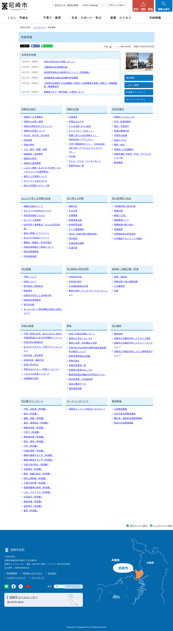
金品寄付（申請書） (33, 506)
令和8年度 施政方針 (34, 360)
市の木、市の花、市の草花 (36, 135)
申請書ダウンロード (135, 92)
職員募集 (130, 78)
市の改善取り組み (121, 198)
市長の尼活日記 (31, 364)
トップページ (39, 27)
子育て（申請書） (32, 432)
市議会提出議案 (76, 243)
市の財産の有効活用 (78, 269)
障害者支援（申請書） (34, 437)
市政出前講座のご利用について (39, 247)
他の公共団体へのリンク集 (36, 185)
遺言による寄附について (35, 176)
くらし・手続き (17, 17)
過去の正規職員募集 (123, 423)
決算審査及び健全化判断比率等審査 (61, 78)
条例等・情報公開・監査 (125, 269)
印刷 (106, 47)
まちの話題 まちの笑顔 (80, 126)
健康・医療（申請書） (34, 418)
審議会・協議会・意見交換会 (38, 242)
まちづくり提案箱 (32, 220)
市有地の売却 (75, 277)
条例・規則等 (120, 277)
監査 (116, 290)
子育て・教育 (52, 17)
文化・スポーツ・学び (86, 17)
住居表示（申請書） (33, 497)
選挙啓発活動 (75, 388)
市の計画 (73, 211)
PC (57, 586)
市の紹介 (52, 573)
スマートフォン (73, 586)
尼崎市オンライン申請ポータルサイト (87, 409)
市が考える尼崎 (75, 198)
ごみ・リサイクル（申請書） (38, 492)
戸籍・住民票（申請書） (35, 409)
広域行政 (73, 247)
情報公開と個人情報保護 (126, 281)
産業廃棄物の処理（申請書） (38, 487)
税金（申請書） (31, 413)
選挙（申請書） (31, 510)
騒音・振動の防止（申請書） (38, 473)
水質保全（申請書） (33, 469)
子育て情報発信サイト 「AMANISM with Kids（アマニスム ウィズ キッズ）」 (87, 148)
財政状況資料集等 (32, 300)
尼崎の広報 (73, 109)
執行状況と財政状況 (33, 286)
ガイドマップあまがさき (35, 181)
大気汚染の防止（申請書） (36, 464)
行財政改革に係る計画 (125, 206)
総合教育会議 (75, 224)
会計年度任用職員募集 (125, 413)
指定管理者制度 (31, 251)
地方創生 (73, 238)
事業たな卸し (120, 215)
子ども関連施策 (76, 229)
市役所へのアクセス (32, 573)
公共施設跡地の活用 (78, 286)
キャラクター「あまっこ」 (82, 131)
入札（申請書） (31, 446)
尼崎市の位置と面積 (33, 121)
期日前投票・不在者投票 (80, 379)
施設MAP (118, 334)
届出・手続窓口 (121, 126)
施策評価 (118, 211)
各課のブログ (120, 140)
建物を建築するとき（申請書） (39, 455)
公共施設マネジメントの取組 (128, 238)
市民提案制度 (30, 256)
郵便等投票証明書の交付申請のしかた (87, 374)
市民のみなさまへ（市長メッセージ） (42, 369)
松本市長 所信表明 (33, 355)
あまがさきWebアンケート (37, 238)
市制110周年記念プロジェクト (38, 126)
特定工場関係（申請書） (35, 478)
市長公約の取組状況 (33, 342)
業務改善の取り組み (123, 224)
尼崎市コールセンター (125, 117)
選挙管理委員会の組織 (79, 356)
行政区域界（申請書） (34, 450)
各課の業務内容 (121, 131)
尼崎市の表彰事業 (32, 163)
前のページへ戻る (138, 525)
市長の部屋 (27, 326)
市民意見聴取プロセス (34, 215)
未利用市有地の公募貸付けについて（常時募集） (67, 72)
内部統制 (118, 229)
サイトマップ (37, 577)
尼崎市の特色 (30, 158)
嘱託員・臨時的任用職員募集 (128, 418)
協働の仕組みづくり (33, 206)
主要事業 (73, 215)
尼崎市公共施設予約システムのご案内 (132, 338)
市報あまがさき (76, 121)
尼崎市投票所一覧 (77, 365)
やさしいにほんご (117, 5)
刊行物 (72, 156)
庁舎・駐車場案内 (122, 121)
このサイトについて (16, 577)
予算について (30, 277)
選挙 (69, 326)
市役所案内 (118, 109)
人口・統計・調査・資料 (35, 149)
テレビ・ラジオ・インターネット (85, 161)
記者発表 (73, 117)
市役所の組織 (120, 135)
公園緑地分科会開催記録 (55, 67)
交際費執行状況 (31, 378)
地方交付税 (29, 304)
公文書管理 (119, 286)
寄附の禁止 (74, 361)
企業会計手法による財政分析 (38, 295)
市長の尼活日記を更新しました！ (60, 61)
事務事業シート (121, 220)
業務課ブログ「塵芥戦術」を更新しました (64, 92)
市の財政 (26, 269)
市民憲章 (28, 140)
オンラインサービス (135, 99)
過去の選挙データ (77, 384)
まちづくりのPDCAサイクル (37, 211)
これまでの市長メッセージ (36, 374)
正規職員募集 (120, 409)
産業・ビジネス (120, 17)
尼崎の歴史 (29, 144)
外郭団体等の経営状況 (125, 234)
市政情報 (155, 17)
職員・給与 (119, 144)
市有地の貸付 (75, 281)
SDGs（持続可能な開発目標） (83, 234)
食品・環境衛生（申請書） (36, 423)
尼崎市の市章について (34, 131)
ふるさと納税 (132, 85)
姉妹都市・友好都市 (33, 154)
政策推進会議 (75, 220)
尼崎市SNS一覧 (76, 165)
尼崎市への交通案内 (33, 117)
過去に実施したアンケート (36, 233)
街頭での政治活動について (82, 334)
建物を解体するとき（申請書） (39, 460)
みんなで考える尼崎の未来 (36, 198)
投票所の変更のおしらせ (80, 370)
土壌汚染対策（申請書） (35, 483)
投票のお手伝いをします (80, 338)
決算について (30, 281)
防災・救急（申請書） (34, 441)
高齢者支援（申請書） (34, 427)
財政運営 (28, 290)
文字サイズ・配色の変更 (66, 5)
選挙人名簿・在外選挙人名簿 (83, 343)
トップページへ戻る (162, 525)
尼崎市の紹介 (28, 109)
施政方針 (73, 206)
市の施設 (117, 326)
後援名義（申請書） (33, 501)
